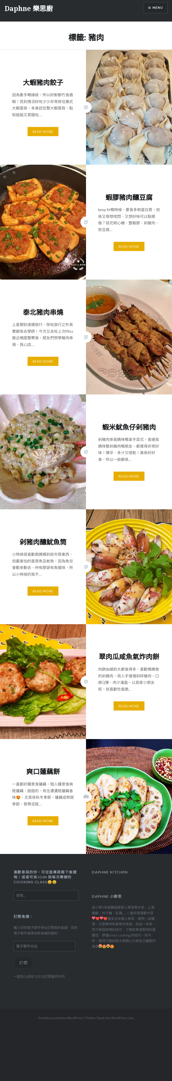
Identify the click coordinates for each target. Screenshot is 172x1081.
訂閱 (23, 962)
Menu (157, 8)
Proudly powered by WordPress (60, 1018)
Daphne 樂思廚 (28, 8)
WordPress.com (122, 1018)
